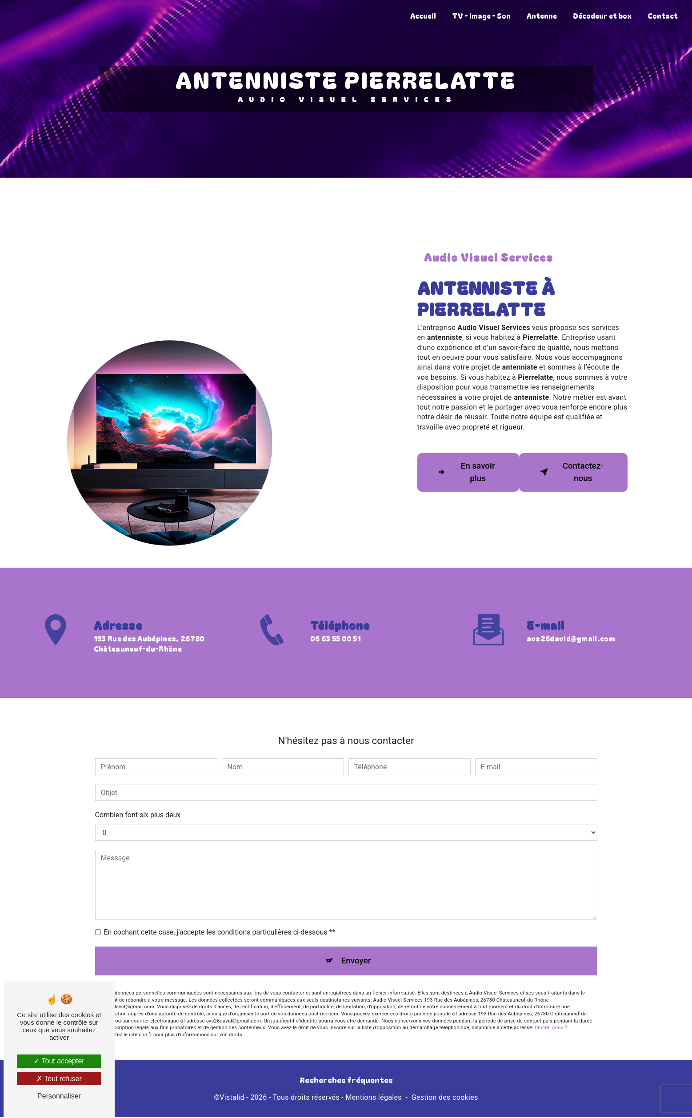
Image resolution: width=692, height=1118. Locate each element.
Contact (662, 15)
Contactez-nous (570, 472)
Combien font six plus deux (138, 802)
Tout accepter (59, 1061)
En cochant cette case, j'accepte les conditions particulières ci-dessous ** (220, 919)
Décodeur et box (601, 15)
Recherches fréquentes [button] (346, 1080)
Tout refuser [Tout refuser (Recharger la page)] (59, 1078)
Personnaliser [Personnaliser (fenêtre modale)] (59, 1096)
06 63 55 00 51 (335, 652)
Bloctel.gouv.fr (551, 1016)
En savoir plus (466, 472)
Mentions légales (373, 1098)
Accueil (422, 15)
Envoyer (356, 948)
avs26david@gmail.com (571, 626)
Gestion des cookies (445, 1098)
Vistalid (232, 1098)
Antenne (541, 15)
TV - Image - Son (480, 15)
